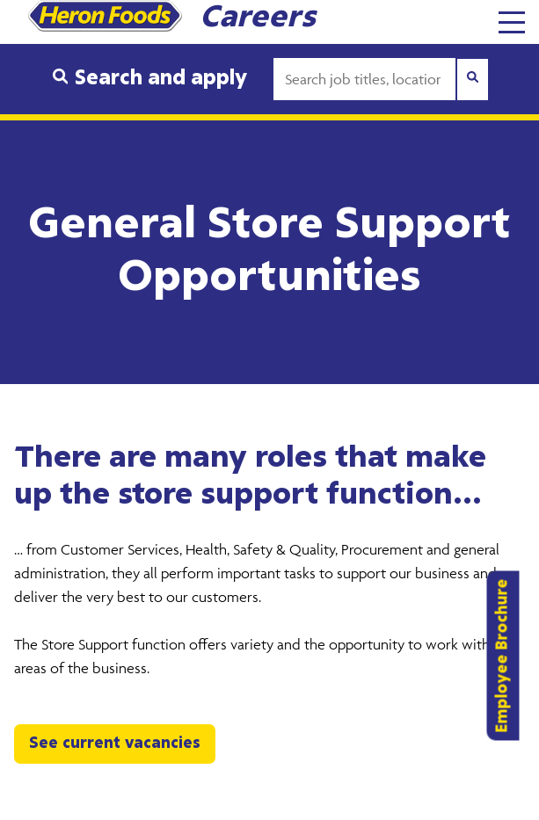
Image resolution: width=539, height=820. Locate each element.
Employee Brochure (503, 656)
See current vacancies (114, 743)
